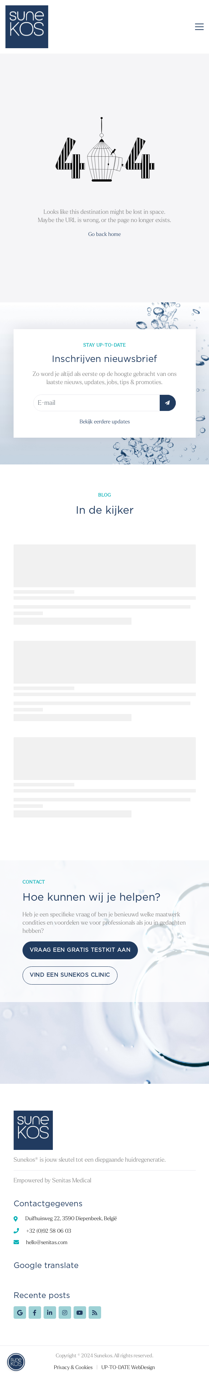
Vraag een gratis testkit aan (80, 950)
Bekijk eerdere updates (105, 421)
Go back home (104, 234)
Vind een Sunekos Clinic (70, 975)
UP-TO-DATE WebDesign (128, 1367)
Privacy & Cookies (73, 1367)
